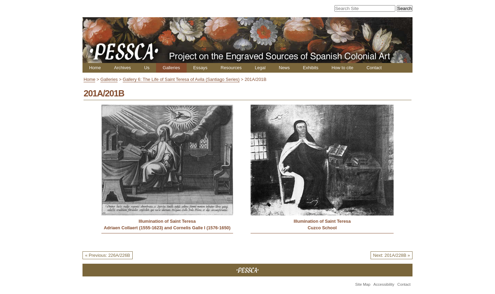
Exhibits (310, 67)
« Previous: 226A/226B (107, 255)
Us (147, 67)
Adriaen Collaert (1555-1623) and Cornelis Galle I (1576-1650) (167, 227)
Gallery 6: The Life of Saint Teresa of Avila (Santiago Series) (181, 79)
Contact (374, 67)
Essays (200, 67)
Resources (231, 67)
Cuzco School (322, 227)
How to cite (342, 67)
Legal (260, 67)
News (284, 67)
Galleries (171, 67)
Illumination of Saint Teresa (167, 221)
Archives (122, 67)
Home (95, 67)
